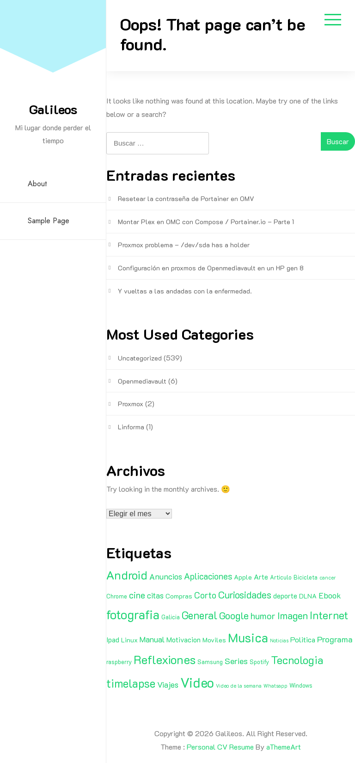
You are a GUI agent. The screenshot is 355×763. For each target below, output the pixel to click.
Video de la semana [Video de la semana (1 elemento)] (239, 686)
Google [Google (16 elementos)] (234, 615)
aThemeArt (283, 746)
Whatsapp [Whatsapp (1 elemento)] (275, 686)
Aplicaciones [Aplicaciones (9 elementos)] (208, 576)
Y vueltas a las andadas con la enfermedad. (185, 291)
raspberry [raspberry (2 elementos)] (119, 661)
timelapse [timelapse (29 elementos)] (130, 683)
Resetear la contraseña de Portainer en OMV (186, 198)
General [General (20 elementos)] (199, 615)
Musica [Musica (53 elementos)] (248, 637)
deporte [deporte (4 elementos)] (285, 595)
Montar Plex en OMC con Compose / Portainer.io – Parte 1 (206, 221)
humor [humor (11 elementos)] (263, 616)
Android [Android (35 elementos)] (126, 575)
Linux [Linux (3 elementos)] (129, 639)
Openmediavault (142, 381)
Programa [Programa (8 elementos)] (335, 639)
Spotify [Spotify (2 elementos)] (259, 661)
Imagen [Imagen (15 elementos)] (292, 615)
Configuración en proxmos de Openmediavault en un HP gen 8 (211, 267)
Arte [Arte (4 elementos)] (261, 576)
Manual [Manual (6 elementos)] (152, 639)
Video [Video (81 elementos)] (197, 682)
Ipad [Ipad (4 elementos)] (112, 639)
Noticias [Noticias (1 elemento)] (279, 640)
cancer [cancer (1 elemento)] (327, 577)
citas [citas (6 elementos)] (155, 595)
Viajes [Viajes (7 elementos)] (167, 684)
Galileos (53, 109)
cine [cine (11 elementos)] (137, 595)
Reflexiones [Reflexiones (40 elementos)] (165, 659)
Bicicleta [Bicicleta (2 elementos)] (306, 577)
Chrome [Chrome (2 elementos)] (116, 596)
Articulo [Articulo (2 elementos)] (281, 577)
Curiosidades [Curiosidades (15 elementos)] (244, 594)
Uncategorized (140, 358)
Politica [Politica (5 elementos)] (302, 639)
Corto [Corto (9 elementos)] (205, 595)
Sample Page (48, 220)
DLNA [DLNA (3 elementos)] (308, 596)
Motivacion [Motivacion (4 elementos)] (183, 639)
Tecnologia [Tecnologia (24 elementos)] (297, 660)
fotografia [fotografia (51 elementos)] (132, 614)
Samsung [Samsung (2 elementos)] (210, 661)
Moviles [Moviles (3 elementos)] (214, 639)
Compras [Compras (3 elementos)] (178, 596)
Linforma (131, 426)
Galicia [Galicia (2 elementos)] (170, 617)
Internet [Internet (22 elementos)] (329, 615)
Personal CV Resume (220, 746)
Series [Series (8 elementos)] (236, 660)
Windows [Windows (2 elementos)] (300, 685)
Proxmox (130, 403)
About (37, 183)
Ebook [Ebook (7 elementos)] (329, 595)
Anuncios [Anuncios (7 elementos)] (165, 576)
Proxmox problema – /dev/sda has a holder (184, 244)
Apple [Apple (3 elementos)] (243, 577)
